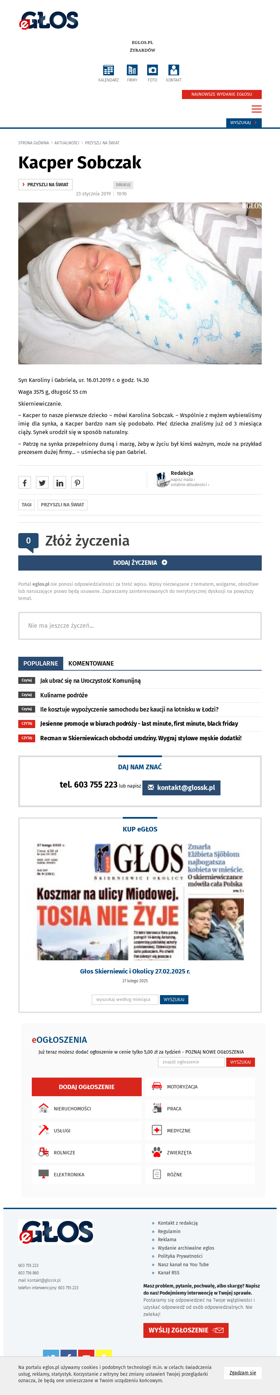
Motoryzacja (172, 1086)
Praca (164, 1108)
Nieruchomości (63, 1108)
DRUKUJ (124, 185)
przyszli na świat (102, 143)
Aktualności (66, 143)
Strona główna (33, 143)
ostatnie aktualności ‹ (190, 484)
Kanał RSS (169, 1273)
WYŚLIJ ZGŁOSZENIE (178, 1330)
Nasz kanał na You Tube (183, 1265)
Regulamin (169, 1231)
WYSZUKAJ (174, 999)
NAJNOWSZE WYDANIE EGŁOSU (221, 94)
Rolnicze (55, 1152)
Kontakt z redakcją (178, 1223)
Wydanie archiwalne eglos (186, 1248)
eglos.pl (142, 42)
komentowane (91, 663)
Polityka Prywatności (180, 1256)
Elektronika (59, 1173)
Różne (165, 1173)
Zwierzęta (169, 1152)
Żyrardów (142, 50)
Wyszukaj (244, 122)
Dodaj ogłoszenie (87, 1087)
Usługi (52, 1130)
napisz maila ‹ (183, 479)
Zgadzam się (246, 1372)
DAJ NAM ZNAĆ (140, 767)
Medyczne (169, 1130)
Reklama (167, 1240)
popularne (40, 663)
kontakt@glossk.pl (181, 788)
